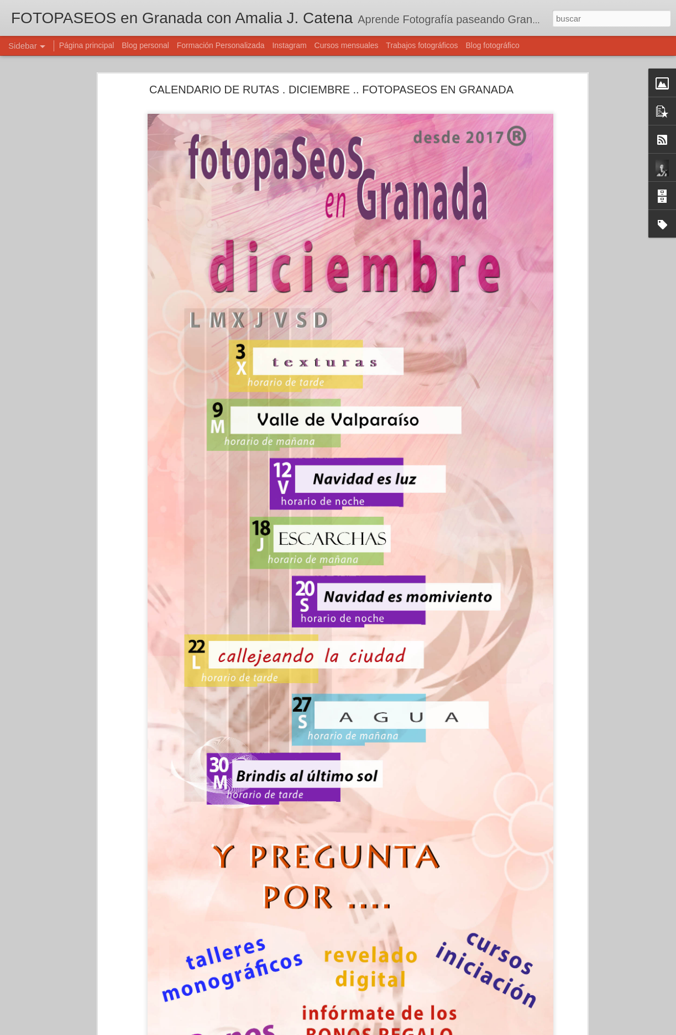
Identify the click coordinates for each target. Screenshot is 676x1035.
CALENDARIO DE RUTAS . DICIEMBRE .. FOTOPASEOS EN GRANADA (331, 88)
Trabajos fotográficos (422, 45)
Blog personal (145, 45)
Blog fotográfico (492, 45)
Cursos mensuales (347, 45)
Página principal (86, 45)
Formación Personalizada (221, 45)
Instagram (289, 45)
